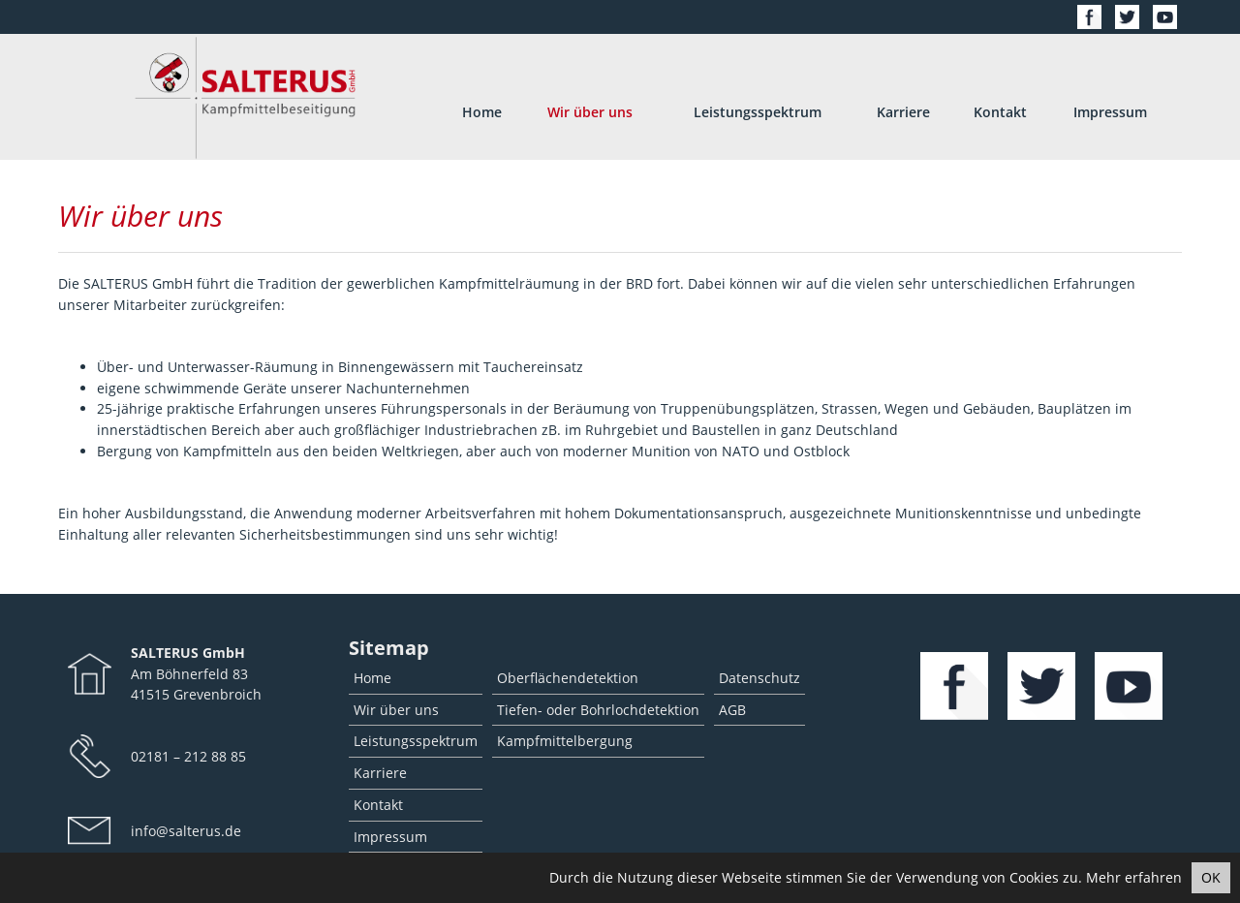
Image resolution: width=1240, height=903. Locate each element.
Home (482, 112)
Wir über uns (590, 112)
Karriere (903, 112)
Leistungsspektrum (758, 112)
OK (1211, 877)
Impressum (1110, 112)
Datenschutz (759, 678)
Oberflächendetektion (567, 678)
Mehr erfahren (1134, 877)
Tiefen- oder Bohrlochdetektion (598, 710)
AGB (732, 710)
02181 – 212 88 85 (188, 756)
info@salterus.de (186, 831)
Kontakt (1000, 112)
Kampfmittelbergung (565, 741)
